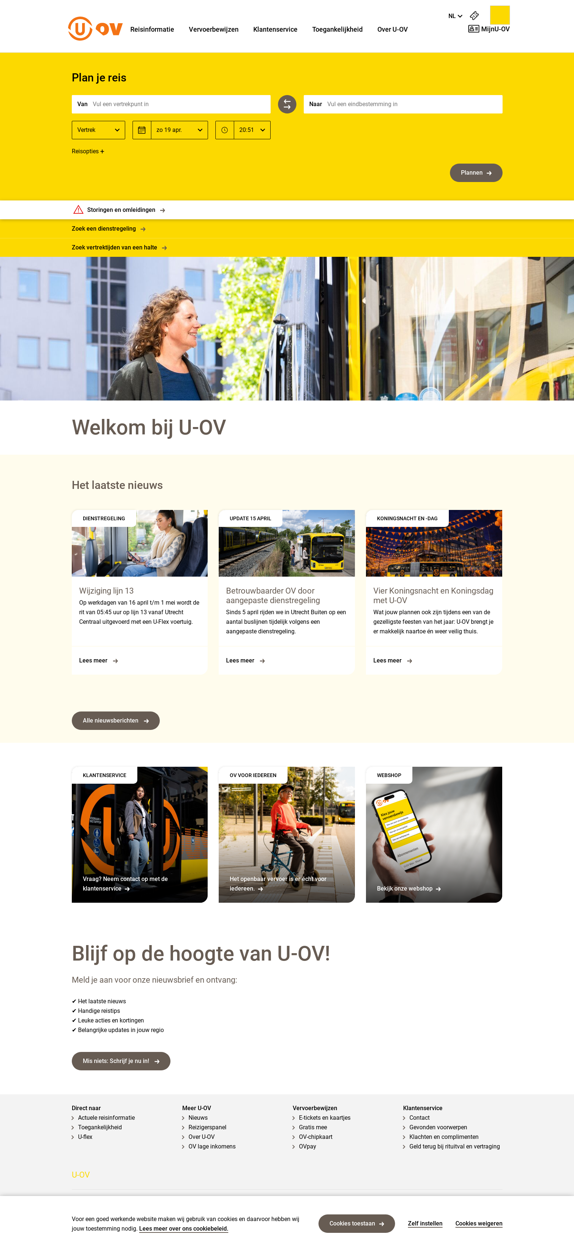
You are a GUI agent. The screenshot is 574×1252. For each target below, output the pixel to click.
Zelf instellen (425, 1223)
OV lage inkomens (212, 1146)
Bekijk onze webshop (409, 888)
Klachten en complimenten (444, 1136)
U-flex (85, 1136)
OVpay (307, 1146)
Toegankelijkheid (337, 29)
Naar (315, 104)
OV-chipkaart (315, 1136)
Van (82, 104)
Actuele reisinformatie (106, 1117)
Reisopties (85, 151)
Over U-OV (392, 29)
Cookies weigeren (479, 1223)
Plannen (476, 172)
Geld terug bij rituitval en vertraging (454, 1146)
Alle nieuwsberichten (116, 720)
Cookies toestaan (357, 1223)
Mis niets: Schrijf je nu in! (121, 1060)
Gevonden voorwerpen (438, 1127)
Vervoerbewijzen (214, 29)
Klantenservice (275, 29)
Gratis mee (313, 1127)
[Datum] (179, 130)
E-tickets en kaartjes (325, 1117)
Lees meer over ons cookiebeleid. (183, 1228)
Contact (419, 1117)
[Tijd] (252, 130)
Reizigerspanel (207, 1127)
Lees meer (98, 660)
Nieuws (198, 1117)
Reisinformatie (152, 29)
